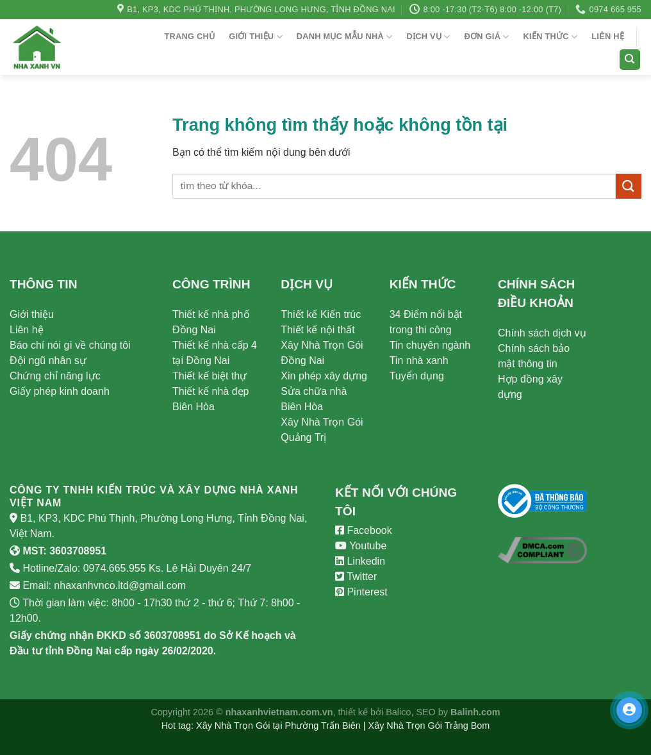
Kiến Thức (550, 37)
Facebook (363, 530)
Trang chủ (189, 36)
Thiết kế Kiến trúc (321, 314)
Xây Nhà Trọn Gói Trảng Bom (429, 725)
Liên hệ (607, 36)
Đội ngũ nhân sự (48, 360)
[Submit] (628, 186)
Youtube (360, 545)
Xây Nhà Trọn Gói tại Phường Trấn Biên (278, 725)
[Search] (630, 60)
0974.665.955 (114, 568)
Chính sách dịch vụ (542, 333)
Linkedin (360, 561)
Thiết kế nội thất (317, 329)
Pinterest (361, 591)
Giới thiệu (256, 37)
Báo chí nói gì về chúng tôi (70, 345)
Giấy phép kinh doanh (60, 391)
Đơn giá (487, 37)
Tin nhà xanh (419, 360)
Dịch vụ (428, 37)
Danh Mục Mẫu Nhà (345, 37)
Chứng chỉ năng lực (55, 375)
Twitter (356, 576)
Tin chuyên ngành (430, 345)
